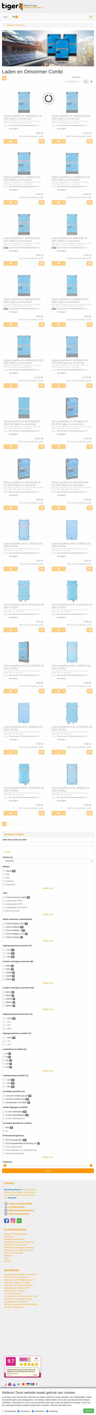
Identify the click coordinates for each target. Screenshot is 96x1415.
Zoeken (48, 1171)
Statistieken (38, 1411)
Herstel (7, 852)
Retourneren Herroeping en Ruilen (18, 1250)
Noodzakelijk (9, 1411)
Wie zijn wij (9, 1237)
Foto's (6, 1258)
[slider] (5, 1165)
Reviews (7, 1261)
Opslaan (88, 1411)
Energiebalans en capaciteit (16, 1302)
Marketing (51, 1411)
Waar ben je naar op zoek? (15, 840)
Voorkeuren (23, 1411)
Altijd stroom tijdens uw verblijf (17, 1283)
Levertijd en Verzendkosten (15, 1245)
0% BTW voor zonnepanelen (16, 1277)
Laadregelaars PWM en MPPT (17, 1288)
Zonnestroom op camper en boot (18, 1299)
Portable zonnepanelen (14, 1307)
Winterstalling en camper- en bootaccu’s (21, 1274)
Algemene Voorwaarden (14, 1239)
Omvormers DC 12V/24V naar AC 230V (21, 1296)
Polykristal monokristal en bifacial (18, 1285)
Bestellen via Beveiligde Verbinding (19, 1247)
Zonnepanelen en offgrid (14, 1291)
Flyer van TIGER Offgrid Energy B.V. (19, 1280)
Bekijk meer (48, 888)
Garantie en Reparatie (13, 1253)
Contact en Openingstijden (15, 1234)
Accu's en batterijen (12, 1293)
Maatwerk (8, 1256)
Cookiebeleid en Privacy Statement (19, 1242)
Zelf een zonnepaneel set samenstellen (20, 1304)
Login (5, 17)
